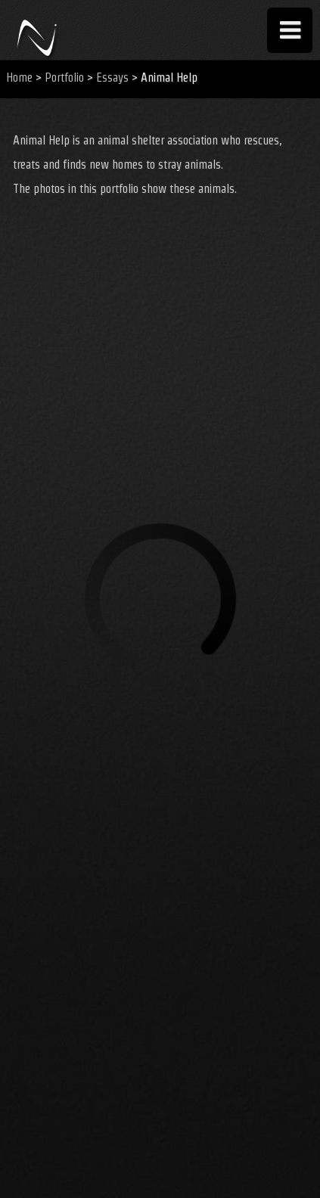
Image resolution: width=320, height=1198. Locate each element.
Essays (112, 77)
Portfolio (64, 77)
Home (19, 77)
